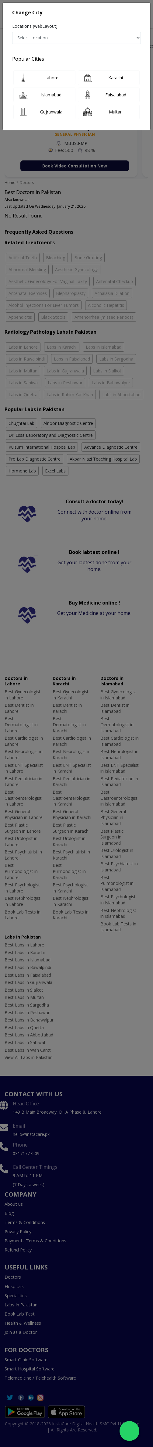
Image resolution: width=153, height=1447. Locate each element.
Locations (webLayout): (35, 26)
